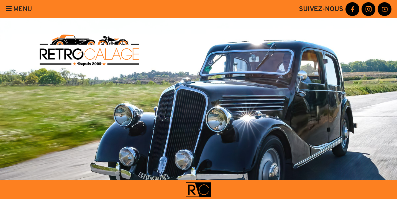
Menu (19, 9)
